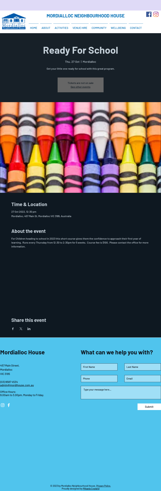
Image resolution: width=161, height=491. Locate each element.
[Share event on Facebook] (12, 328)
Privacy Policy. (103, 485)
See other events (80, 86)
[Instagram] (156, 14)
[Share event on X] (20, 328)
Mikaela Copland (91, 488)
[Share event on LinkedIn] (29, 328)
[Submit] (149, 406)
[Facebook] (148, 14)
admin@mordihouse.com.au (17, 385)
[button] (61, 26)
